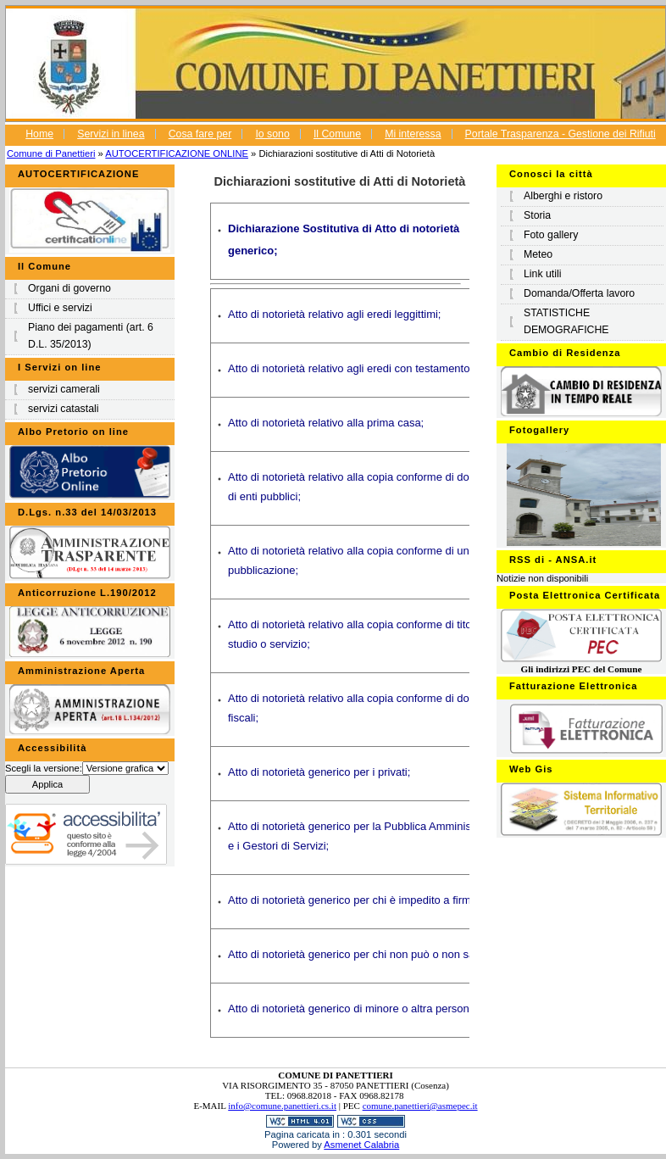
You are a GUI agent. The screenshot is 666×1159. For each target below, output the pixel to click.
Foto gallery (551, 235)
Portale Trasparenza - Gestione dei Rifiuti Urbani (485, 143)
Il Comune (337, 134)
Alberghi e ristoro (563, 196)
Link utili (542, 274)
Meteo (538, 254)
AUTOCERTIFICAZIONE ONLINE (176, 153)
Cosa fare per (200, 134)
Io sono (272, 134)
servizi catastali (63, 409)
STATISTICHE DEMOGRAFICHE (566, 321)
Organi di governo (69, 288)
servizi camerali (64, 389)
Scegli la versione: (43, 768)
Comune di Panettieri (51, 153)
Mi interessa (413, 134)
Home (39, 134)
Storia (537, 215)
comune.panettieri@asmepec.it (420, 1105)
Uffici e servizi (60, 308)
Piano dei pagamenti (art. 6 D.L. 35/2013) (90, 335)
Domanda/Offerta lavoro (579, 293)
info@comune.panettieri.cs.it (282, 1105)
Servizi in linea (110, 134)
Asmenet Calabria (361, 1144)
